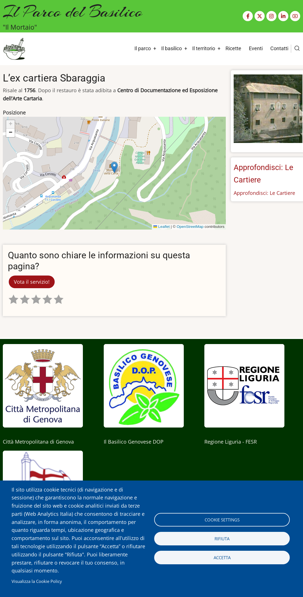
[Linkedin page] (283, 16)
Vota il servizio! (32, 281)
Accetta (222, 557)
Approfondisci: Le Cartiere (264, 193)
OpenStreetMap (190, 226)
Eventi (256, 48)
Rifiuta (221, 538)
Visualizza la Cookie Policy (37, 581)
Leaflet (161, 226)
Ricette (233, 48)
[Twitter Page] (260, 16)
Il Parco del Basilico (72, 11)
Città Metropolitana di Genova (38, 441)
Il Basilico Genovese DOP (133, 441)
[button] (114, 167)
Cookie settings (222, 520)
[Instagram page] (271, 16)
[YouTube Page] (295, 16)
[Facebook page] (248, 16)
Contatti (279, 48)
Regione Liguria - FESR (230, 441)
